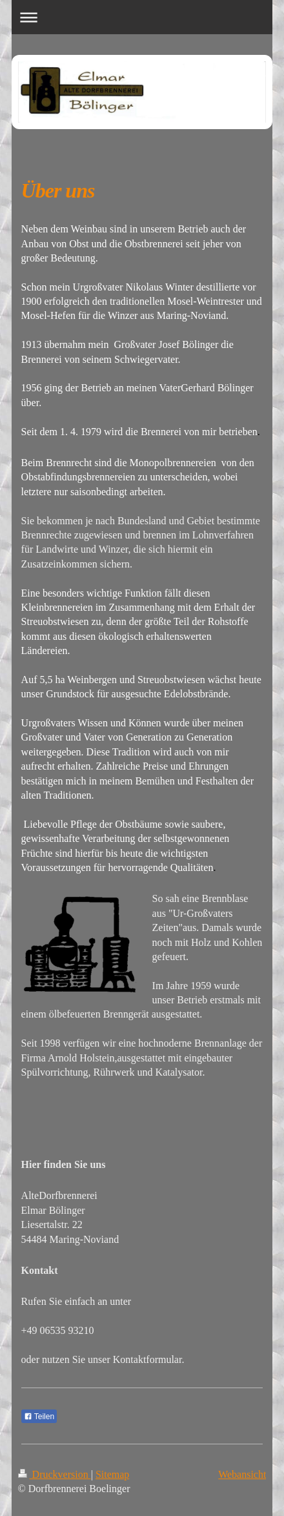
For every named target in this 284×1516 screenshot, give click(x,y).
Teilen (39, 1416)
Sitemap (112, 1474)
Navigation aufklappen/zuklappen (142, 17)
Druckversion (54, 1474)
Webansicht (242, 1474)
